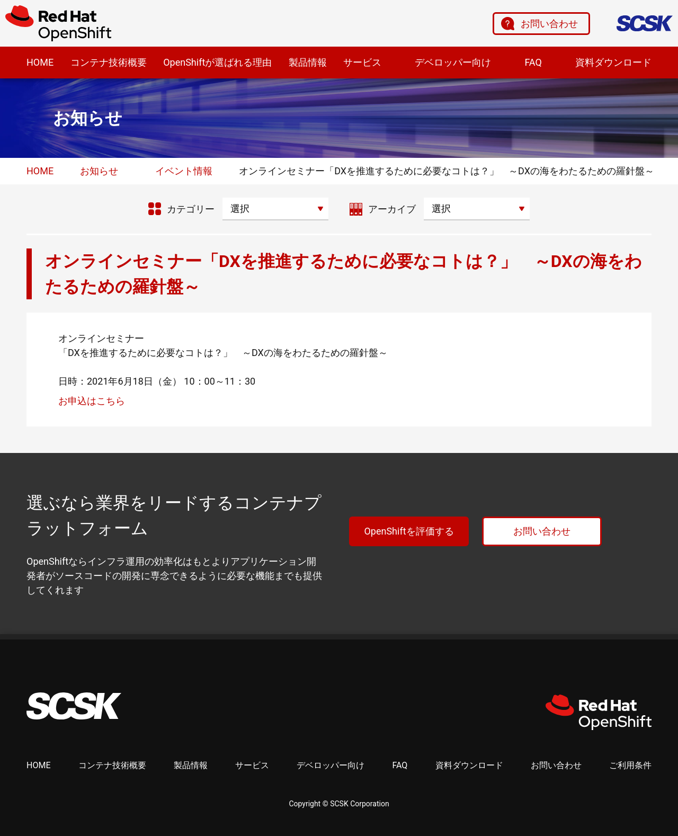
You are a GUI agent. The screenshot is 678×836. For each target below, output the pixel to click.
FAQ (532, 62)
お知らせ (99, 170)
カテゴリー (191, 209)
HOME (39, 62)
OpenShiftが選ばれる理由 (217, 62)
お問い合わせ (549, 23)
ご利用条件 (630, 765)
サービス (362, 62)
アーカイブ (392, 209)
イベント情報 (183, 170)
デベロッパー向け (453, 62)
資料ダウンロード (613, 62)
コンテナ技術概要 (108, 62)
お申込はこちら (91, 400)
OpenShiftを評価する (408, 531)
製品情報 (308, 62)
